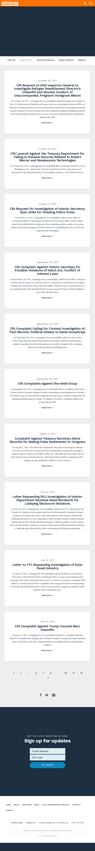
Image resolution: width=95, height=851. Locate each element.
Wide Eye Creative (50, 844)
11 (74, 679)
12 (81, 679)
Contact (76, 810)
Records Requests (45, 60)
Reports (82, 60)
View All (10, 60)
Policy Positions (66, 60)
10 (65, 679)
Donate (9, 816)
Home (8, 810)
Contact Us (30, 831)
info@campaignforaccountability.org (53, 831)
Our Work (27, 810)
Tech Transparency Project (56, 810)
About (16, 810)
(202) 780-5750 (77, 831)
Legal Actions (25, 60)
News (36, 810)
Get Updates (47, 771)
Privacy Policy (17, 831)
